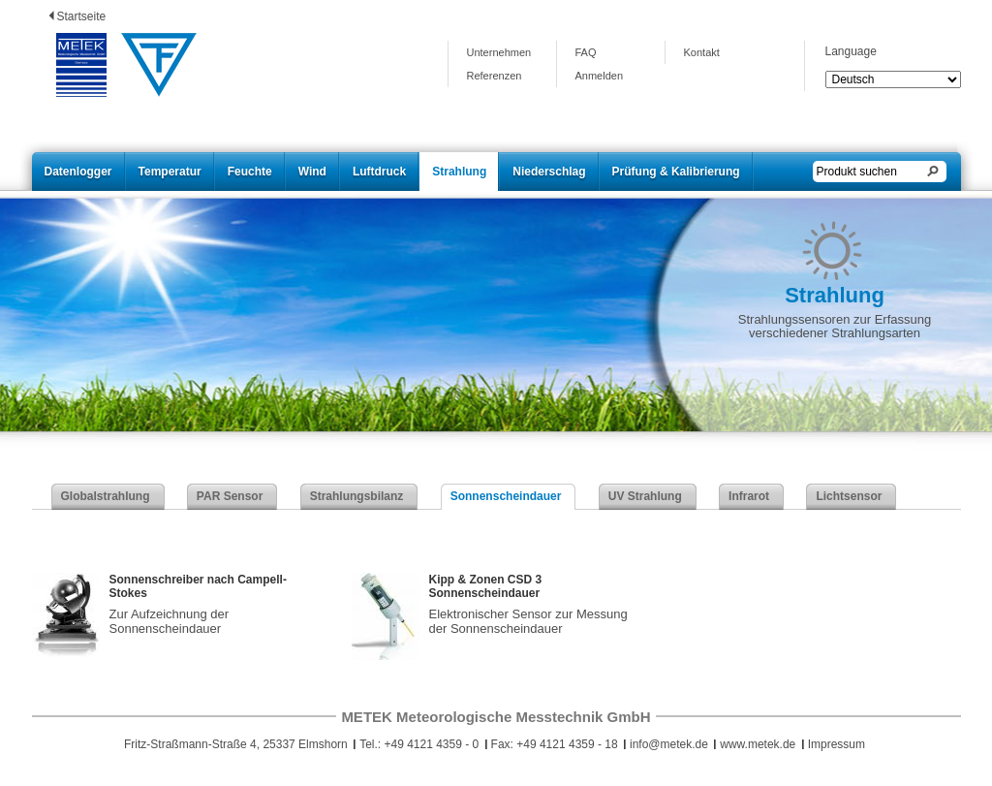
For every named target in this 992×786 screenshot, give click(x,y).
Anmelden (599, 75)
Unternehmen (499, 52)
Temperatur (170, 171)
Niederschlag (548, 171)
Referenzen (494, 75)
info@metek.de (669, 744)
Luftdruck (379, 171)
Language (851, 51)
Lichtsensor (849, 496)
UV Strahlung (645, 496)
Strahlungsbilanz (357, 496)
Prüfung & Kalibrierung (676, 171)
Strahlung (459, 171)
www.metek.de (757, 744)
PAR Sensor (230, 496)
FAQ (586, 52)
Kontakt (702, 52)
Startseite (82, 16)
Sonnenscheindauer (506, 496)
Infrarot (748, 496)
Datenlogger (78, 171)
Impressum (836, 744)
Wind (312, 171)
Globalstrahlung (105, 496)
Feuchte (250, 171)
